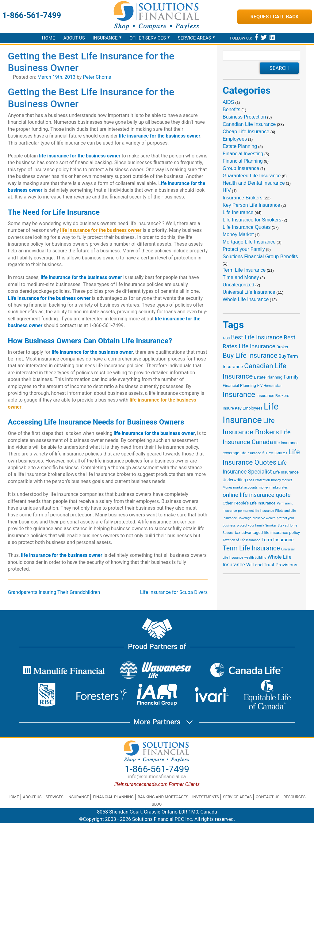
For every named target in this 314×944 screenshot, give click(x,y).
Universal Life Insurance (249, 292)
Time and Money (241, 277)
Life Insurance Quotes (247, 227)
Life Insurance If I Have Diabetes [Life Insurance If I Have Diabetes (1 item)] (263, 453)
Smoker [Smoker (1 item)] (270, 525)
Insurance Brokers (242, 197)
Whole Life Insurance (246, 299)
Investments (205, 797)
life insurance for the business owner (100, 230)
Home (48, 38)
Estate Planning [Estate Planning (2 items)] (268, 377)
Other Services (147, 38)
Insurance (105, 38)
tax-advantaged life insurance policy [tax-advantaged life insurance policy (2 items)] (267, 532)
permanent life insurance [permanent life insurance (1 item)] (256, 511)
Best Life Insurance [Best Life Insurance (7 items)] (256, 337)
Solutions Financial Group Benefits (260, 256)
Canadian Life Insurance (249, 124)
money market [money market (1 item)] (281, 480)
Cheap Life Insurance (246, 131)
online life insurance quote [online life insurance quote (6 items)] (257, 494)
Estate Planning (240, 146)
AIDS (228, 102)
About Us (74, 38)
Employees (235, 139)
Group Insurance (241, 168)
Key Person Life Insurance (251, 205)
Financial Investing (243, 153)
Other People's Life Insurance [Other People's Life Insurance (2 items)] (249, 503)
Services (54, 797)
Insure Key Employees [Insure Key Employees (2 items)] (242, 408)
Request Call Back (275, 17)
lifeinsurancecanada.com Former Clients (157, 784)
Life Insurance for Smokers (252, 219)
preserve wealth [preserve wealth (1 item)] (264, 518)
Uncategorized (238, 284)
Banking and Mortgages (163, 797)
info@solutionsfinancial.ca (157, 777)
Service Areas (194, 38)
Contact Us (267, 797)
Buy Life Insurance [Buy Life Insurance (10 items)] (250, 355)
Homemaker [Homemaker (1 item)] (272, 386)
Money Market (238, 234)
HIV (227, 190)
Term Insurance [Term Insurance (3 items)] (277, 539)
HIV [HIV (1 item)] (259, 386)
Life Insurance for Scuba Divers (174, 592)
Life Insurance (238, 212)
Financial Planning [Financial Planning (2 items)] (239, 385)
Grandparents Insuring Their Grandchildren (54, 592)
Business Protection (244, 116)
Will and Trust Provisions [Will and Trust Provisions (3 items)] (271, 565)
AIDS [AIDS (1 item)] (226, 338)
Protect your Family (244, 249)
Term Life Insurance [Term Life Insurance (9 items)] (251, 548)
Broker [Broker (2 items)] (283, 347)
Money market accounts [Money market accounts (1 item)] (240, 487)
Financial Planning (243, 161)
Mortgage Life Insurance (249, 241)
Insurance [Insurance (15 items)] (239, 394)
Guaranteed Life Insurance (252, 175)
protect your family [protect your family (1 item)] (250, 525)
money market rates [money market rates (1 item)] (273, 487)
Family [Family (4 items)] (291, 377)
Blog (157, 804)
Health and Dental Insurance (254, 183)
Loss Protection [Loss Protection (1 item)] (258, 480)
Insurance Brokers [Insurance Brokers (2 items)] (272, 395)
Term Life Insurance (244, 270)
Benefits (231, 109)
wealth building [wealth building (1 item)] (255, 558)
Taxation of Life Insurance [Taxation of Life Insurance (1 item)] (241, 540)
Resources (294, 797)
